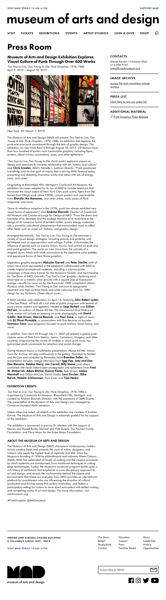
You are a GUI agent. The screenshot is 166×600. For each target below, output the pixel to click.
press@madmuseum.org (125, 68)
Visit (11, 33)
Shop (144, 33)
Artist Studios (95, 33)
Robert (101, 541)
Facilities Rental (127, 548)
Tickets (27, 33)
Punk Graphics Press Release (131, 117)
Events (71, 33)
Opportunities (151, 548)
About (146, 537)
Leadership (149, 541)
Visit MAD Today (18, 8)
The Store (103, 537)
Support (123, 541)
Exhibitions (49, 33)
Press (121, 545)
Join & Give (124, 33)
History (147, 545)
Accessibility (104, 545)
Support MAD (149, 8)
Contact (102, 548)
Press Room (29, 47)
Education (124, 537)
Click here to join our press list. (128, 102)
